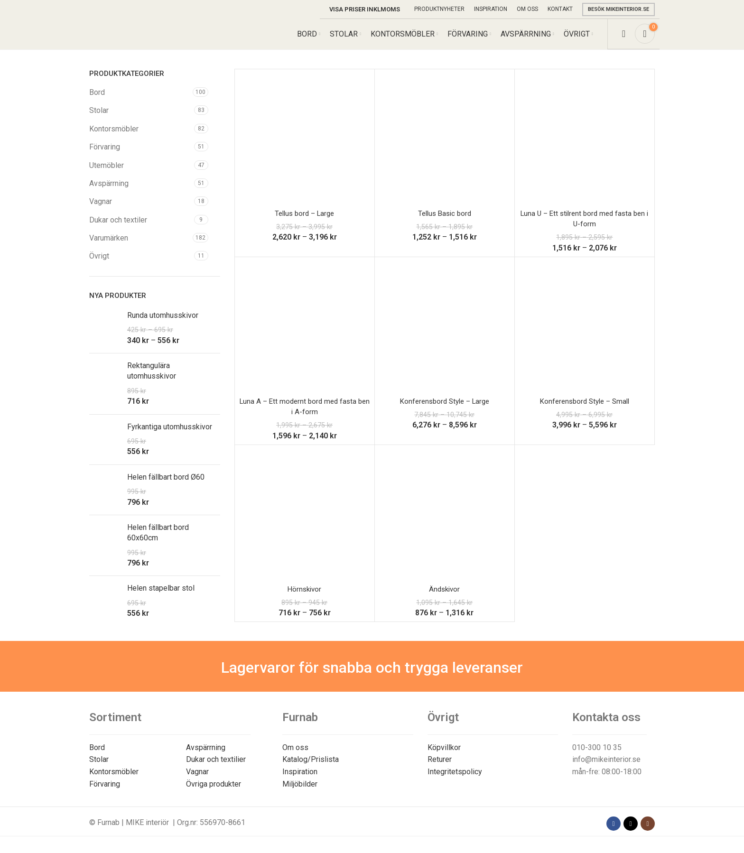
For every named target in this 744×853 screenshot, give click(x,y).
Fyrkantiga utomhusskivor (169, 434)
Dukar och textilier (216, 767)
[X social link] (630, 831)
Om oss (295, 755)
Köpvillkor (444, 755)
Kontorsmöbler (114, 136)
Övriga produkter (213, 791)
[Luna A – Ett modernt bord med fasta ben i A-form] (305, 334)
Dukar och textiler (118, 227)
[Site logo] (133, 37)
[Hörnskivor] (305, 522)
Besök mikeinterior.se (618, 9)
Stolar (99, 117)
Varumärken (108, 245)
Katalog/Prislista (310, 767)
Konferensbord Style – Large (444, 408)
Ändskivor (444, 596)
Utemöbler (106, 172)
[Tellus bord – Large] (305, 147)
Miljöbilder (299, 791)
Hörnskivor (305, 596)
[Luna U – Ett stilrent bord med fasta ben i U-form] (585, 147)
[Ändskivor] (445, 522)
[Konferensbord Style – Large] (445, 334)
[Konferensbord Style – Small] (585, 334)
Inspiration (299, 779)
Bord (97, 99)
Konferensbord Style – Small (584, 408)
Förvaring (104, 154)
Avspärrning (109, 190)
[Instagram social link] (648, 831)
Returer (440, 767)
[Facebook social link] (613, 831)
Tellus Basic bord (444, 220)
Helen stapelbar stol (161, 596)
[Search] (623, 37)
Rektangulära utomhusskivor (151, 378)
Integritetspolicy (455, 779)
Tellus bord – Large (304, 220)
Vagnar (100, 208)
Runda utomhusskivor (162, 322)
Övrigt (99, 264)
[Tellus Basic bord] (445, 147)
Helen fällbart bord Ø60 (166, 484)
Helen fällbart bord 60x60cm (158, 540)
